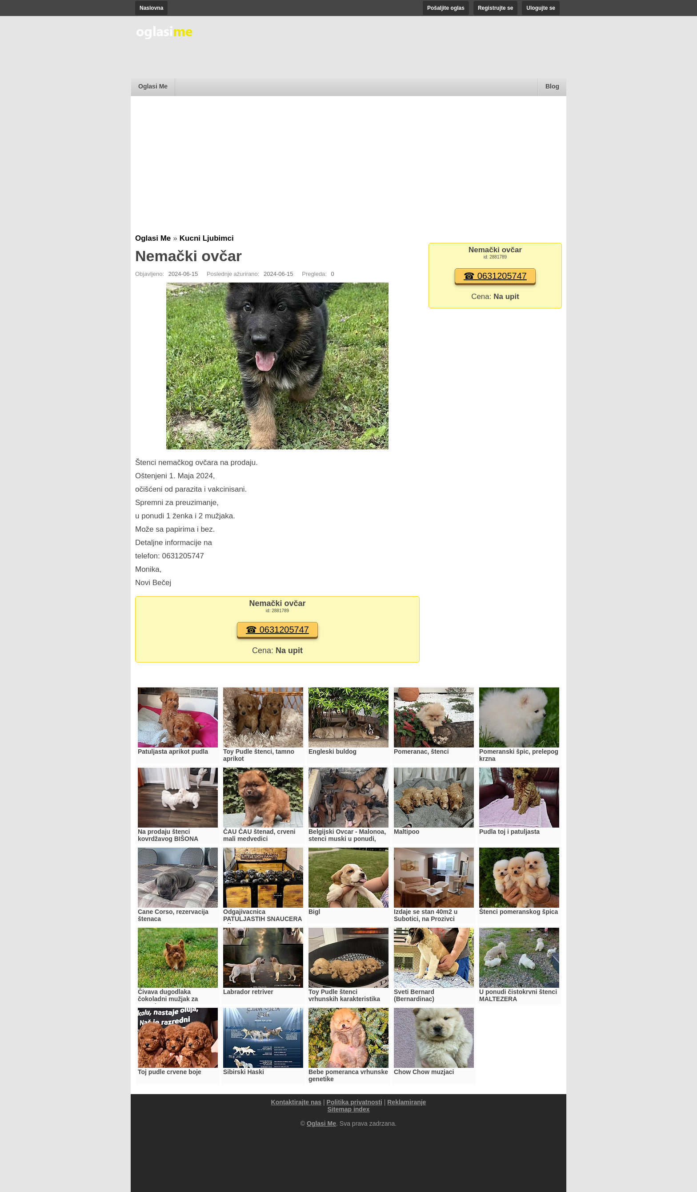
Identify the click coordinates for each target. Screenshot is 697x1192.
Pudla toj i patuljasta (509, 831)
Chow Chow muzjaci (424, 1071)
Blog (552, 86)
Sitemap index (349, 1109)
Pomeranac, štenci (421, 751)
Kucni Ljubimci (207, 238)
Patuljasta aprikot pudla (173, 751)
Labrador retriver (248, 991)
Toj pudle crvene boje (169, 1071)
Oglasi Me (153, 86)
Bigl (314, 911)
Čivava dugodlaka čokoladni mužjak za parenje (168, 999)
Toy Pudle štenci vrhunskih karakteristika (344, 995)
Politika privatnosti (354, 1102)
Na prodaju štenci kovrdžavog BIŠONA (168, 835)
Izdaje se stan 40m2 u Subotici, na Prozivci (425, 915)
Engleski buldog (332, 751)
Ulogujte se (540, 8)
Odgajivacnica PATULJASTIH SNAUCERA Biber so (262, 918)
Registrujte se (495, 8)
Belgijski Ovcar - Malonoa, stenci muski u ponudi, (347, 835)
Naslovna (151, 8)
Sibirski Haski (243, 1071)
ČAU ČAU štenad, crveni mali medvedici (259, 835)
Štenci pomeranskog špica (518, 911)
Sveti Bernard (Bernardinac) (414, 995)
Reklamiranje (406, 1102)
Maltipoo (407, 831)
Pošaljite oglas (446, 8)
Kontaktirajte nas (296, 1102)
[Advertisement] (348, 167)
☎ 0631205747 (277, 629)
